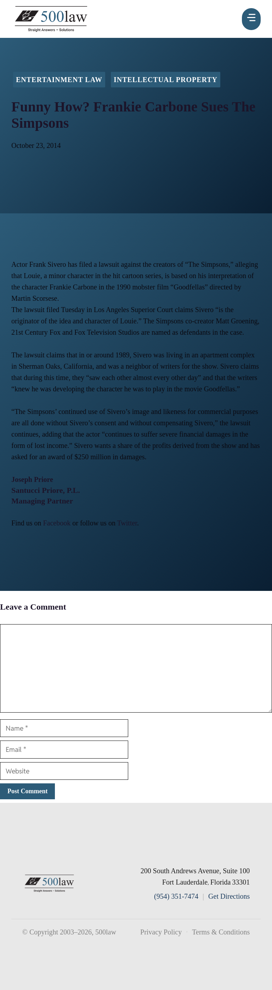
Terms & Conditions (221, 932)
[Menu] (251, 19)
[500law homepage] (51, 19)
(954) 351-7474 (176, 896)
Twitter (127, 523)
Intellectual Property (165, 80)
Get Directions (229, 896)
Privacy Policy (161, 932)
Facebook (56, 523)
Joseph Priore (32, 479)
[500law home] (49, 883)
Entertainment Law (59, 80)
